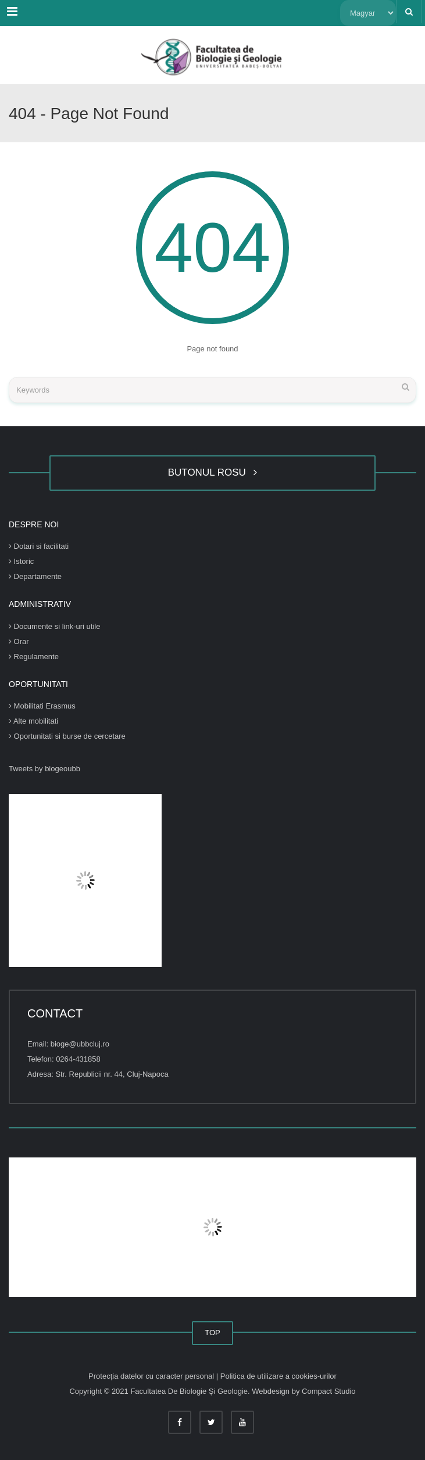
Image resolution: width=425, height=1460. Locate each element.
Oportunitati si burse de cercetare (67, 736)
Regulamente (34, 656)
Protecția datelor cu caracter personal (152, 1376)
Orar (19, 641)
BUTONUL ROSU (213, 472)
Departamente (35, 576)
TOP (212, 1332)
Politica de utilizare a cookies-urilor (278, 1376)
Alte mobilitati (33, 721)
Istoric (21, 561)
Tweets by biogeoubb (44, 768)
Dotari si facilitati (39, 546)
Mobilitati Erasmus (42, 706)
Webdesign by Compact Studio (303, 1391)
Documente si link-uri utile (54, 626)
